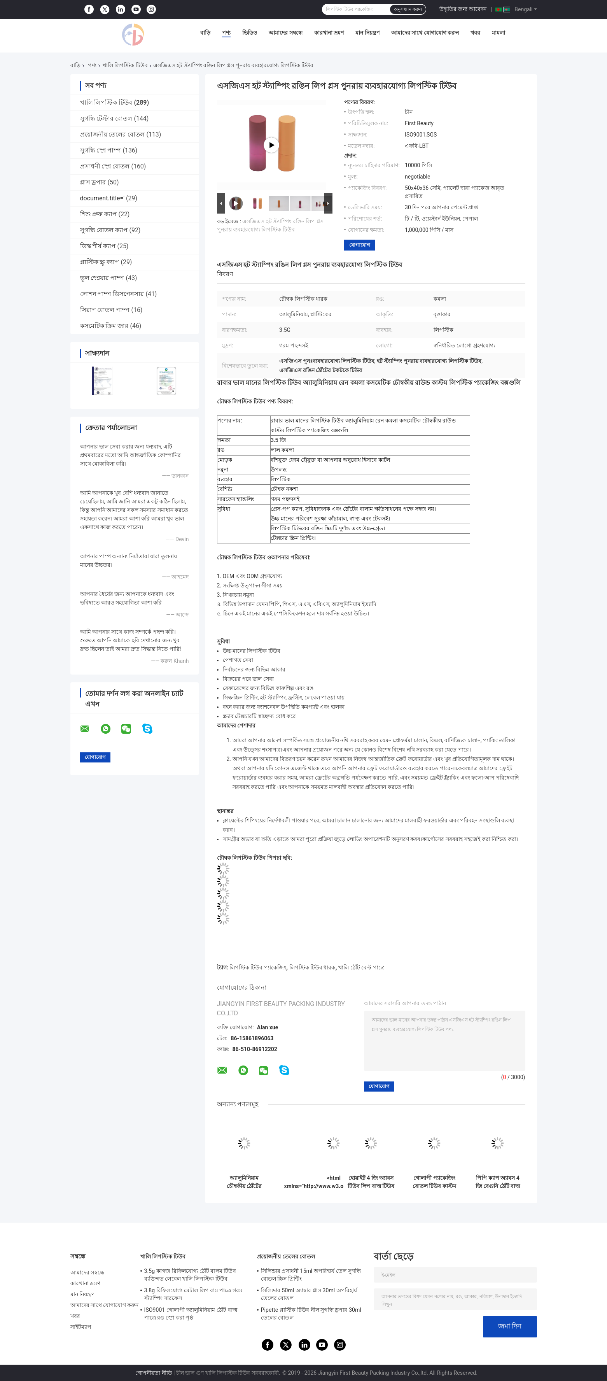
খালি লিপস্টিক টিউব (125, 65)
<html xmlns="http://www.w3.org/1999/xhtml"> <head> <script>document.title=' (333, 1182)
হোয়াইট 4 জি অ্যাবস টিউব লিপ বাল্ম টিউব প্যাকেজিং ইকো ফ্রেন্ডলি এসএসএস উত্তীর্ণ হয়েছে (371, 1182)
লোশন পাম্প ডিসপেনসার (112, 294)
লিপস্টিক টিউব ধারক (312, 967)
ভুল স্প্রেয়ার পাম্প (102, 278)
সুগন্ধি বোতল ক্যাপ (104, 230)
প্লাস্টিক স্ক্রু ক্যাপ (99, 262)
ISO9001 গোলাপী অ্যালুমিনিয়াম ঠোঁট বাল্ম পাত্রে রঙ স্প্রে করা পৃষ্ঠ (191, 1314)
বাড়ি (205, 33)
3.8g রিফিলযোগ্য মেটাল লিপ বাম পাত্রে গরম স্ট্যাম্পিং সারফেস (193, 1294)
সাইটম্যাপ (81, 1327)
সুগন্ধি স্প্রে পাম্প (100, 150)
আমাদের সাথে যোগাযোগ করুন (425, 33)
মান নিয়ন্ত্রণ (367, 33)
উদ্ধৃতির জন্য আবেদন (462, 9)
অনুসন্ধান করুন (408, 9)
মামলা (498, 33)
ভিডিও (249, 33)
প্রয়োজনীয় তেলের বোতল (112, 134)
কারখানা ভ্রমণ (329, 33)
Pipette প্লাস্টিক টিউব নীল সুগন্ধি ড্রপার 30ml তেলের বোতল (311, 1314)
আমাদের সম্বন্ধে (285, 33)
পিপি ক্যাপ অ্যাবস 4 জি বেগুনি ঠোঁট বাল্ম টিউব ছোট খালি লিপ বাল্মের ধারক (498, 1182)
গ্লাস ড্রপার (93, 182)
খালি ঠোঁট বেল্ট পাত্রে (361, 967)
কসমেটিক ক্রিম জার (104, 325)
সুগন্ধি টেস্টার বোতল (106, 118)
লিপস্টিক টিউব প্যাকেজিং (257, 967)
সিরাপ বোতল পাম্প (105, 310)
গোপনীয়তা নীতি (153, 1373)
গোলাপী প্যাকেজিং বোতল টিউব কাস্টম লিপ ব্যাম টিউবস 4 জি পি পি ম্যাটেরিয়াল (434, 1182)
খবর (475, 33)
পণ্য (226, 33)
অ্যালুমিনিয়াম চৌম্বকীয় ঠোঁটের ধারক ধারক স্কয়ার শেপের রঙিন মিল (244, 1182)
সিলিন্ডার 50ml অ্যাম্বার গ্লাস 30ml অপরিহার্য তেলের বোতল (309, 1294)
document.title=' (102, 198)
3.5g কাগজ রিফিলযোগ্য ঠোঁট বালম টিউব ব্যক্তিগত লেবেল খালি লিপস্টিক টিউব (190, 1275)
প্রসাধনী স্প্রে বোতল (105, 166)
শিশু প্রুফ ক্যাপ (98, 214)
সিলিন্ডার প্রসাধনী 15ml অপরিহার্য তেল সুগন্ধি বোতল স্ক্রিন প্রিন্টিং (311, 1275)
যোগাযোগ (359, 245)
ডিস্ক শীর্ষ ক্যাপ (98, 246)
